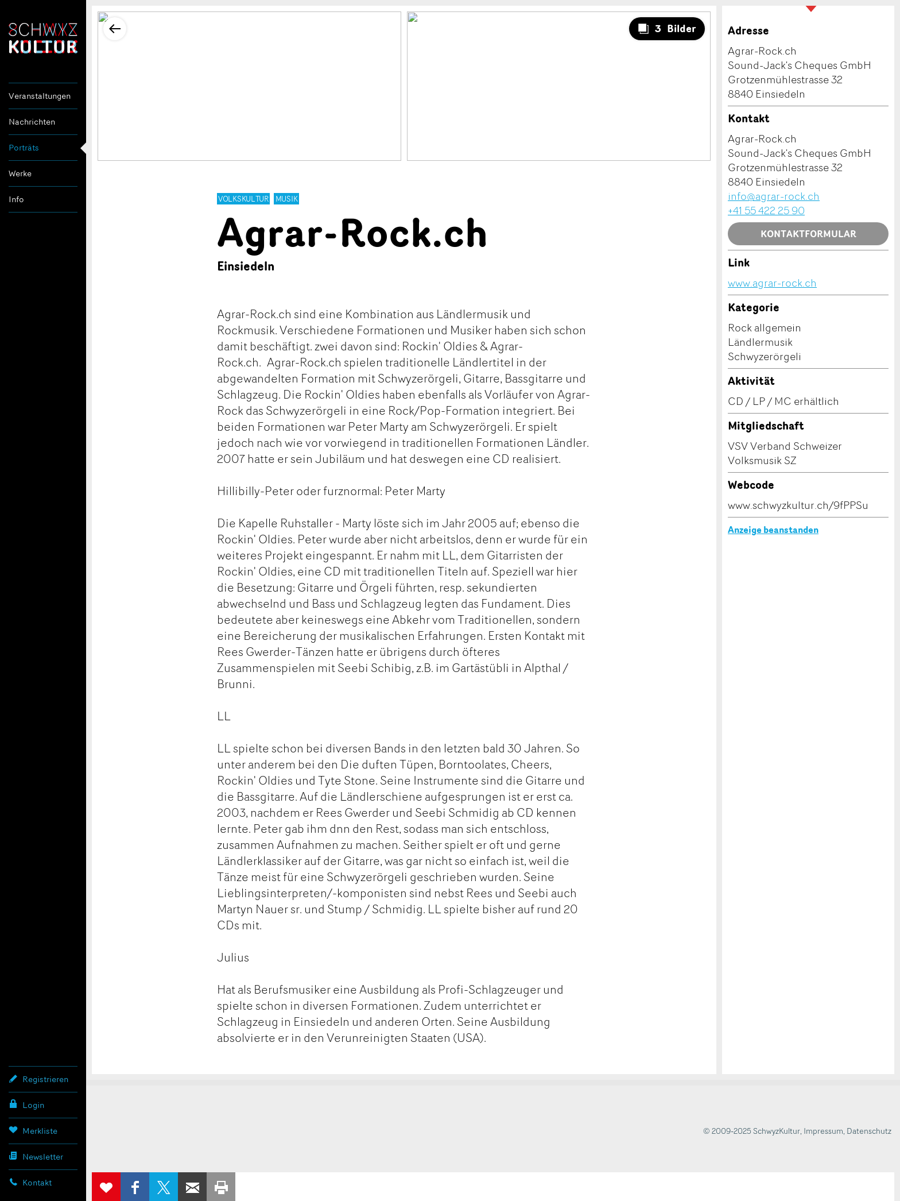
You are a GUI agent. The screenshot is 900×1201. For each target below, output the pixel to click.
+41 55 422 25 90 (766, 210)
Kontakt (30, 1182)
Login (26, 1104)
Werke (20, 173)
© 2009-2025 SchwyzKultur (751, 1130)
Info (16, 199)
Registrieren (38, 1078)
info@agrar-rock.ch (774, 195)
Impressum (823, 1130)
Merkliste (33, 1130)
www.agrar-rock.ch (772, 282)
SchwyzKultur (43, 38)
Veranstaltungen (40, 96)
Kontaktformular (808, 234)
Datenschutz (869, 1130)
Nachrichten (32, 121)
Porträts (24, 147)
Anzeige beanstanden (773, 529)
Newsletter (36, 1156)
